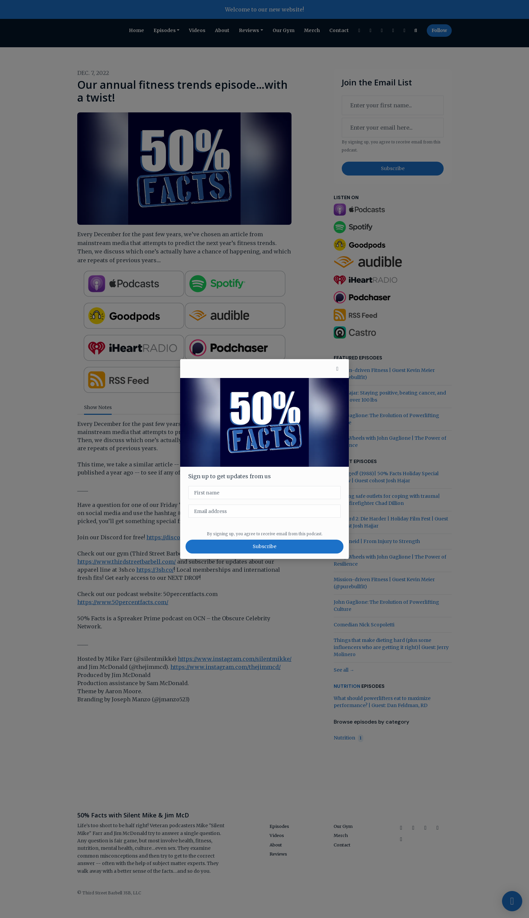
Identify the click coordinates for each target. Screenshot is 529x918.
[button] (337, 368)
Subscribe (264, 546)
